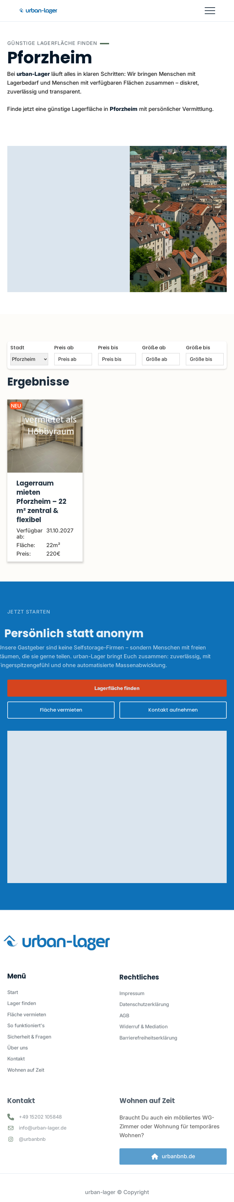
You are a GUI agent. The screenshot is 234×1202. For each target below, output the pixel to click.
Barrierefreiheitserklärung (148, 1046)
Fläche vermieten (26, 1020)
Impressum (131, 1002)
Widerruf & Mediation (143, 1035)
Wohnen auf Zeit (25, 1075)
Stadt (17, 357)
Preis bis (108, 357)
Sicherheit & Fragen (29, 1042)
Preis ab (64, 357)
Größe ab (154, 357)
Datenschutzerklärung (144, 1013)
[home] (38, 11)
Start (12, 998)
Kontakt (16, 1064)
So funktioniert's (25, 1031)
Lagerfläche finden (117, 688)
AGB (124, 1024)
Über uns (17, 1053)
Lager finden (21, 1009)
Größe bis (198, 357)
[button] (210, 10)
